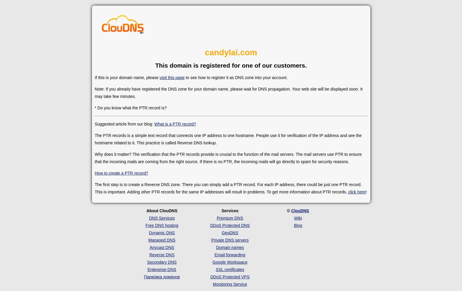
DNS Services (162, 218)
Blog (298, 225)
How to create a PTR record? (121, 173)
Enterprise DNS (162, 269)
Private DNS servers (230, 240)
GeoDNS (230, 232)
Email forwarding (229, 254)
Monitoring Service (230, 284)
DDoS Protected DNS (230, 225)
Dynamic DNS (162, 232)
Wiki (298, 218)
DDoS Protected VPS (230, 277)
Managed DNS (162, 240)
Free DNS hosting (162, 225)
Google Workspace (230, 262)
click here (357, 192)
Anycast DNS (162, 247)
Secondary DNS (161, 262)
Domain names (230, 247)
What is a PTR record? (175, 124)
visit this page (172, 77)
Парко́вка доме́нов (162, 277)
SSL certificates (230, 269)
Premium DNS (230, 218)
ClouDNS (300, 210)
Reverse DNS (162, 254)
